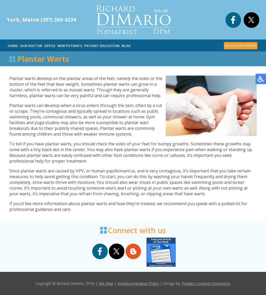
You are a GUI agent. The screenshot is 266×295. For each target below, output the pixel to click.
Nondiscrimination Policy (138, 283)
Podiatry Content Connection (206, 283)
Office (49, 45)
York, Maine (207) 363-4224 (41, 19)
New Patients (69, 45)
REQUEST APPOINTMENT (240, 46)
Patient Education (101, 45)
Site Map (105, 283)
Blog (126, 45)
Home (13, 45)
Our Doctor (31, 45)
